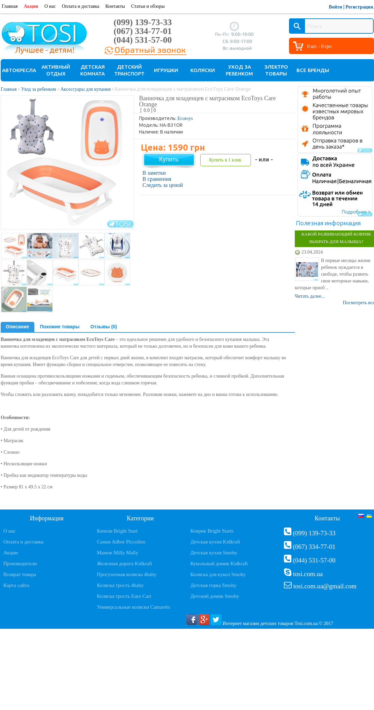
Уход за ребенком (239, 70)
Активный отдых (55, 70)
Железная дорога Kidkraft (124, 563)
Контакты (115, 6)
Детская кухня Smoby (213, 552)
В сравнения (156, 179)
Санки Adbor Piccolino (121, 541)
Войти (335, 7)
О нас (50, 6)
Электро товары (276, 70)
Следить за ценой (162, 185)
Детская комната (92, 70)
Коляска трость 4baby (120, 585)
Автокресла (19, 70)
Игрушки (166, 70)
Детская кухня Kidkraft (215, 541)
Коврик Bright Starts (212, 531)
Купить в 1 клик (225, 159)
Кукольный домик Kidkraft (219, 563)
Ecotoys (185, 118)
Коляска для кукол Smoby (218, 574)
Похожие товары (60, 326)
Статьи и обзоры (148, 6)
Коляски (202, 70)
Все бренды (312, 70)
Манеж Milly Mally (117, 552)
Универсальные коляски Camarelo (133, 607)
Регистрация (359, 7)
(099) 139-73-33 (143, 22)
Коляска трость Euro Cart (124, 596)
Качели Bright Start (117, 531)
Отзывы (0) (103, 326)
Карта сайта (16, 585)
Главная (10, 6)
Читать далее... (310, 296)
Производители (20, 563)
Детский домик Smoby (214, 596)
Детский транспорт (129, 70)
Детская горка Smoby (213, 585)
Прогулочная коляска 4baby (126, 574)
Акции (31, 6)
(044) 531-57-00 (143, 40)
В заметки (154, 173)
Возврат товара (19, 574)
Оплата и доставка (80, 6)
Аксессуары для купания (86, 89)
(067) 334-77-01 (143, 31)
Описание (17, 326)
